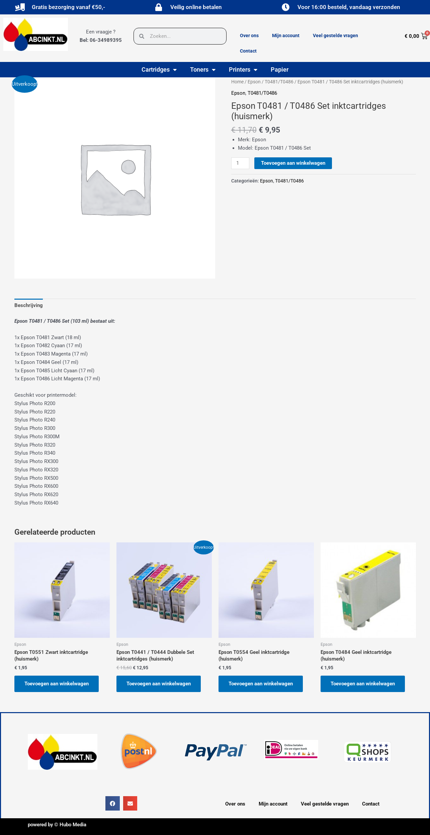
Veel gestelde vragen (335, 35)
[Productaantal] (240, 163)
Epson (254, 81)
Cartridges (159, 69)
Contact (248, 51)
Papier (279, 69)
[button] (112, 803)
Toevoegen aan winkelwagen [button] (56, 684)
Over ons (249, 35)
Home (237, 81)
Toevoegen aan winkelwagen (293, 163)
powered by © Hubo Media (57, 825)
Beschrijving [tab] (28, 305)
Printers (243, 69)
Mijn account (285, 35)
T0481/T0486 (279, 81)
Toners (203, 69)
